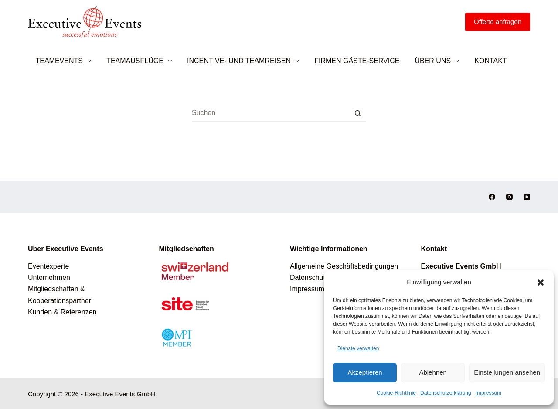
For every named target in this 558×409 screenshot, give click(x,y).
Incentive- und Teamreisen (245, 61)
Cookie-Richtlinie (396, 393)
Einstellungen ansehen (507, 372)
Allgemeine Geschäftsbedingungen (344, 266)
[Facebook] (492, 197)
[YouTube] (527, 197)
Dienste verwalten (358, 348)
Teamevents (65, 61)
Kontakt (490, 61)
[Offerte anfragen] (497, 22)
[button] (540, 282)
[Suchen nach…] (270, 113)
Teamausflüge (140, 61)
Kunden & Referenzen (62, 312)
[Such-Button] (357, 113)
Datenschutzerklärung (445, 393)
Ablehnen (432, 372)
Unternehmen (49, 277)
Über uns (439, 61)
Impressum (488, 393)
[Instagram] (509, 197)
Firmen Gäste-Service (356, 61)
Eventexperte (48, 266)
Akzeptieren (364, 372)
